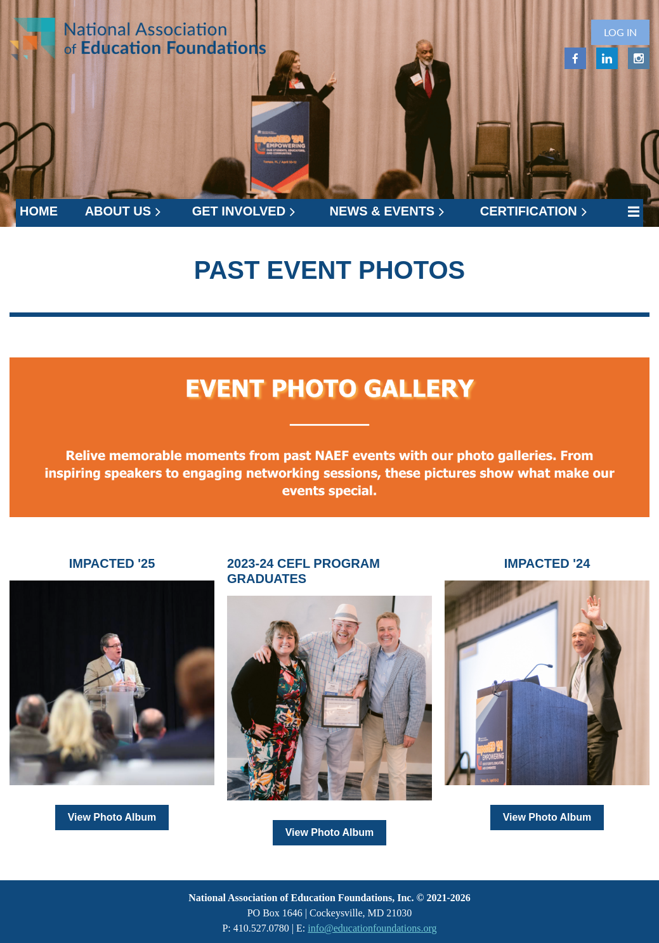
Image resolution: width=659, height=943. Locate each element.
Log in (620, 32)
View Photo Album (112, 817)
